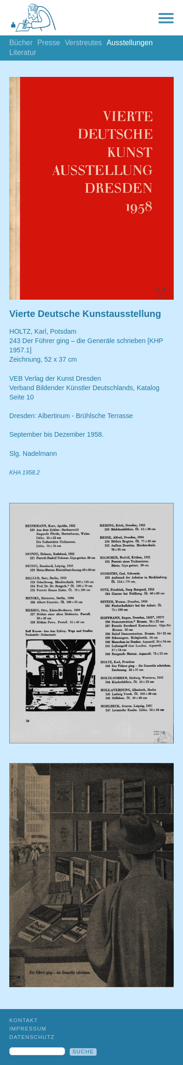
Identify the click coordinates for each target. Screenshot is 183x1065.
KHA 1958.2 (24, 472)
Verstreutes (83, 43)
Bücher (21, 43)
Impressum (27, 1028)
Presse (48, 43)
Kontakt (23, 1020)
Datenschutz (32, 1037)
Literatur (22, 52)
